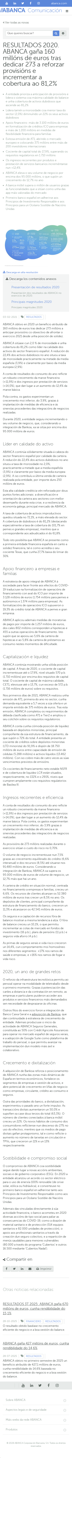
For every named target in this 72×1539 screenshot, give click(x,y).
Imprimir (44, 1268)
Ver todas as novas (16, 22)
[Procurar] (56, 33)
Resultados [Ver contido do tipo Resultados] (34, 317)
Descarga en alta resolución (20, 272)
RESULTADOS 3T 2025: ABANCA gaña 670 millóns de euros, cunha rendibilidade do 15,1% (35, 1308)
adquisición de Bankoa (46, 1014)
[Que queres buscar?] (29, 33)
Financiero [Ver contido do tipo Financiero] (33, 1321)
